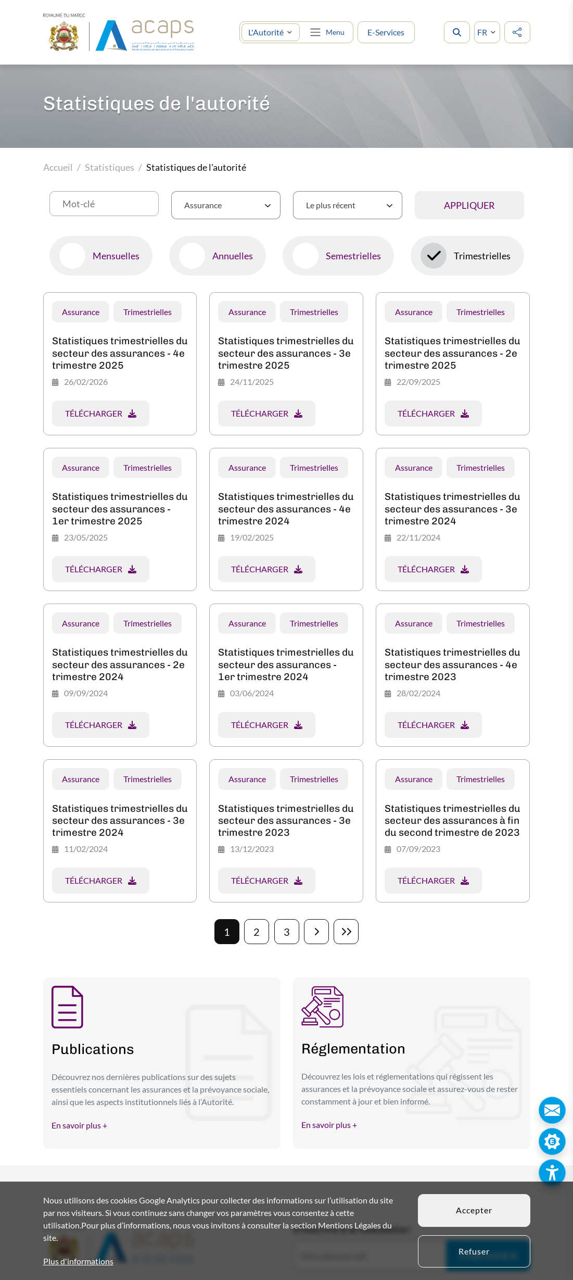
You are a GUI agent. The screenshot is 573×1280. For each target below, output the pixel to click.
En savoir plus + (79, 1125)
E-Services (385, 32)
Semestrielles (353, 255)
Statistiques (109, 167)
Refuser (474, 1251)
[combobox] (226, 205)
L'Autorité (266, 32)
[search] (457, 32)
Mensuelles (116, 255)
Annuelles (232, 255)
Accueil (58, 167)
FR (482, 32)
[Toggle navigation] (326, 32)
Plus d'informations (78, 1261)
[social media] (517, 32)
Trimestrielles (482, 255)
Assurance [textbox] (203, 205)
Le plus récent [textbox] (330, 205)
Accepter (474, 1210)
